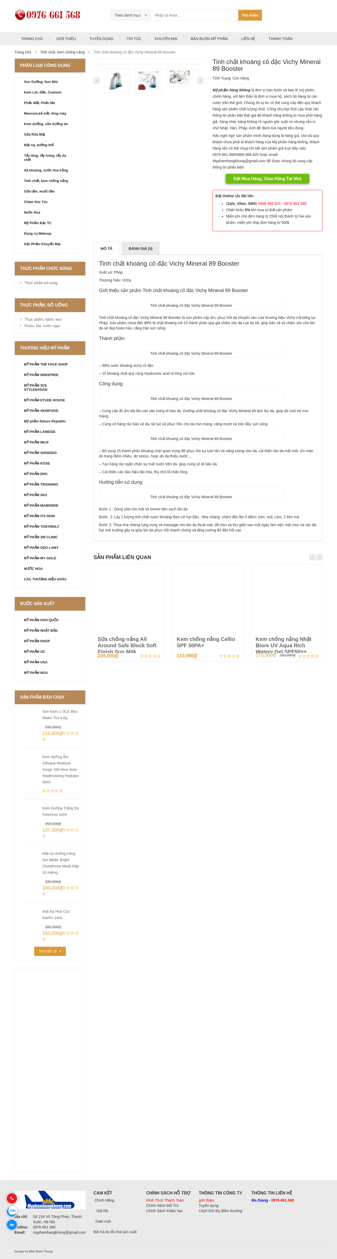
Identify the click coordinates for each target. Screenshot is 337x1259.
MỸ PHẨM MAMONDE (41, 505)
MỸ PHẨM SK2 (35, 495)
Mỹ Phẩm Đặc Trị (37, 223)
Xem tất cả (48, 951)
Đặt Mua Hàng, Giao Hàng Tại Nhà (267, 178)
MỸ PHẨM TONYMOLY (41, 527)
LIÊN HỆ (248, 39)
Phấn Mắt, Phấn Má (39, 103)
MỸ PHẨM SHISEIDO (40, 453)
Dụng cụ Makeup (37, 233)
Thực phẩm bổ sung (40, 283)
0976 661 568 (295, 203)
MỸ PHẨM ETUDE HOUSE (44, 400)
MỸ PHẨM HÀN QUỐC (41, 620)
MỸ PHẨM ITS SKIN (39, 516)
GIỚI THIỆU (66, 39)
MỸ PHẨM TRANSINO (41, 484)
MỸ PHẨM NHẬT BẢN (40, 631)
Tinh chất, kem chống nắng (62, 52)
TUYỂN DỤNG (101, 39)
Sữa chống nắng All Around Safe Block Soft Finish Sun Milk (127, 645)
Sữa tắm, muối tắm (39, 191)
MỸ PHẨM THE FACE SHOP (46, 364)
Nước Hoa (32, 212)
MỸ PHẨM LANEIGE (40, 432)
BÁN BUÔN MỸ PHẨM (209, 39)
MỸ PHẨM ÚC (34, 652)
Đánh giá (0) (140, 248)
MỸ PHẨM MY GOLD (40, 558)
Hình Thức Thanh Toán (165, 1200)
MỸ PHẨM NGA (36, 673)
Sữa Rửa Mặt (34, 134)
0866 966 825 (269, 203)
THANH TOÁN (281, 39)
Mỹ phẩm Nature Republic (45, 421)
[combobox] (131, 15)
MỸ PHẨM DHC (36, 474)
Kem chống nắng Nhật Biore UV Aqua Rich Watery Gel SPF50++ (283, 645)
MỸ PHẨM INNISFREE (41, 375)
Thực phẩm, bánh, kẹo (43, 319)
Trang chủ (22, 52)
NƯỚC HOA (33, 569)
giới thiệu (206, 1200)
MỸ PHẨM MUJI (36, 442)
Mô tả (106, 248)
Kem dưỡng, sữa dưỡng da (46, 124)
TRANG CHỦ (32, 39)
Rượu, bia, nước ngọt (42, 326)
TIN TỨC (134, 39)
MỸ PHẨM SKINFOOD (41, 411)
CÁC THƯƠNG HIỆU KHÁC (45, 579)
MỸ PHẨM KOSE (37, 463)
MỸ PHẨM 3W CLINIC (41, 537)
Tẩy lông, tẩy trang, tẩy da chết (45, 158)
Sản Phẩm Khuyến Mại (42, 244)
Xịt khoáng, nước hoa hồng (46, 170)
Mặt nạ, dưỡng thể (38, 145)
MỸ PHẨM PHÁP (37, 641)
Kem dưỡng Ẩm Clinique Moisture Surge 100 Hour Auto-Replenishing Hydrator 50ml (60, 769)
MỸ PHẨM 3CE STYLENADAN (35, 387)
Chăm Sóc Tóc (36, 202)
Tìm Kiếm (250, 15)
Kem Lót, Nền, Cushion (43, 92)
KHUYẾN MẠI (166, 39)
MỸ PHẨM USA (35, 662)
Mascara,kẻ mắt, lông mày (45, 113)
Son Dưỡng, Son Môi (41, 82)
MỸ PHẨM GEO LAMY (41, 548)
